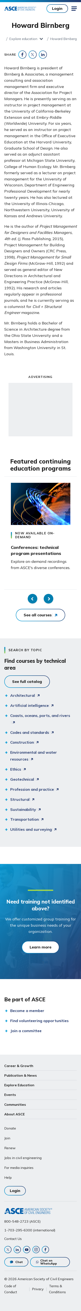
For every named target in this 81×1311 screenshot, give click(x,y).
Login (57, 8)
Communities (15, 1104)
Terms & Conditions (57, 1289)
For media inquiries (18, 1167)
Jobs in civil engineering (23, 1158)
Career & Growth (18, 1066)
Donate (10, 1128)
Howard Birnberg (63, 39)
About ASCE (14, 1114)
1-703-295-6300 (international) (29, 1230)
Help (8, 1177)
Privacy (38, 1289)
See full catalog (27, 681)
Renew (10, 1148)
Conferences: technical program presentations (36, 550)
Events (10, 1094)
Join (7, 1138)
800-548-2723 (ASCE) (22, 1221)
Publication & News (20, 1075)
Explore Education (19, 1085)
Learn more (40, 947)
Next (48, 598)
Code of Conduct (10, 1289)
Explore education (23, 39)
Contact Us (13, 1239)
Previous (32, 598)
